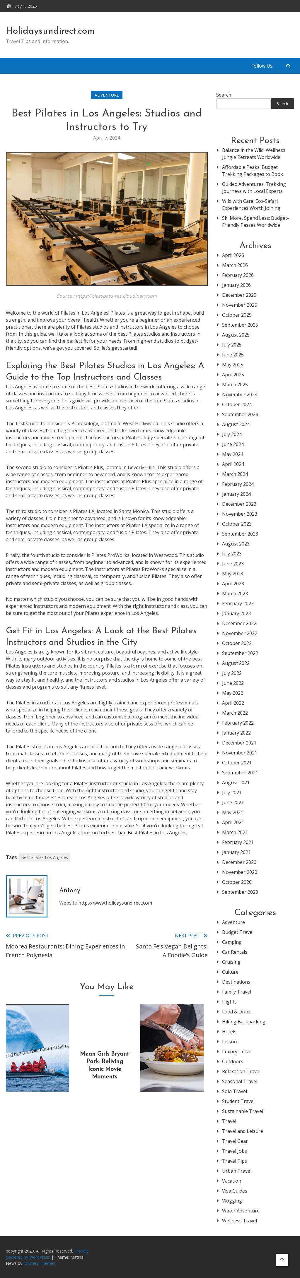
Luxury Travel (237, 1051)
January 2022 (236, 733)
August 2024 (236, 424)
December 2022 (239, 623)
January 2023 (236, 613)
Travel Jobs (234, 1151)
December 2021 (239, 743)
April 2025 (233, 374)
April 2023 (233, 583)
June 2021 (233, 802)
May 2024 (232, 454)
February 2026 (238, 275)
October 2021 (237, 762)
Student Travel (238, 1101)
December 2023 (239, 504)
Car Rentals (234, 952)
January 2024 (236, 494)
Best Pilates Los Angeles (44, 857)
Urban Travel (236, 1171)
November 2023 (239, 514)
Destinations (236, 982)
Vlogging (232, 1201)
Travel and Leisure (242, 1131)
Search (223, 95)
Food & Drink (236, 1011)
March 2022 (235, 713)
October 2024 (237, 404)
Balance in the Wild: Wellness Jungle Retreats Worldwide (253, 153)
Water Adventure (241, 1210)
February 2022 (238, 723)
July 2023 (232, 553)
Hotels (229, 1031)
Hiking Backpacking (243, 1021)
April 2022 (233, 703)
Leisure (230, 1041)
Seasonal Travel (239, 1081)
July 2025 (232, 345)
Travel (229, 1121)
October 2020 (237, 882)
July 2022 (232, 673)
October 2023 (237, 524)
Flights (229, 1002)
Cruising (231, 962)
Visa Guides (234, 1191)
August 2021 (236, 782)
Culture (230, 972)
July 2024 (232, 434)
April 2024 (233, 464)
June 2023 (233, 563)
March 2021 (235, 832)
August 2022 (236, 663)
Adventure (107, 95)
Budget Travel (237, 932)
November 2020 (239, 872)
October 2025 (237, 315)
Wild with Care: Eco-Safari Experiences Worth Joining (251, 204)
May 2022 (232, 693)
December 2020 (239, 862)
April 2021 (233, 822)
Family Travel (236, 992)
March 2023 (235, 593)
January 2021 (236, 852)
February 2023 (238, 603)
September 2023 (240, 534)
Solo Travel (234, 1091)
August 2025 (236, 335)
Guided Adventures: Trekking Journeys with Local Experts (254, 187)
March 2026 (235, 265)
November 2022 (239, 633)
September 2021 (240, 772)
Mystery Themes (39, 1263)
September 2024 (240, 414)
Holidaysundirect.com (50, 31)
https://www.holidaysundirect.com (115, 903)
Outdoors (232, 1061)
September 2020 (240, 892)
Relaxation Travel (241, 1071)
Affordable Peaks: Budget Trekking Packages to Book (252, 170)
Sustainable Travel (242, 1111)
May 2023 (232, 573)
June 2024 (233, 444)
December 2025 (239, 295)
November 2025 (239, 305)
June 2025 (233, 354)
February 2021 (238, 842)
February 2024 (238, 484)
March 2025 (235, 384)
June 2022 (233, 683)
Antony (69, 890)
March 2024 (235, 474)
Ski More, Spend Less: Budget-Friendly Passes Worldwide (255, 221)
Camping (232, 942)
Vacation (231, 1181)
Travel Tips (234, 1161)
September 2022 (240, 653)
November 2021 (239, 752)
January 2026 (236, 285)
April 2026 (233, 255)
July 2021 (232, 792)
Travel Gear (235, 1141)
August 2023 (236, 544)
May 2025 (232, 364)
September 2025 (240, 325)
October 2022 (237, 643)
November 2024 (239, 394)
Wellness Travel (239, 1220)
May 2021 (232, 812)
